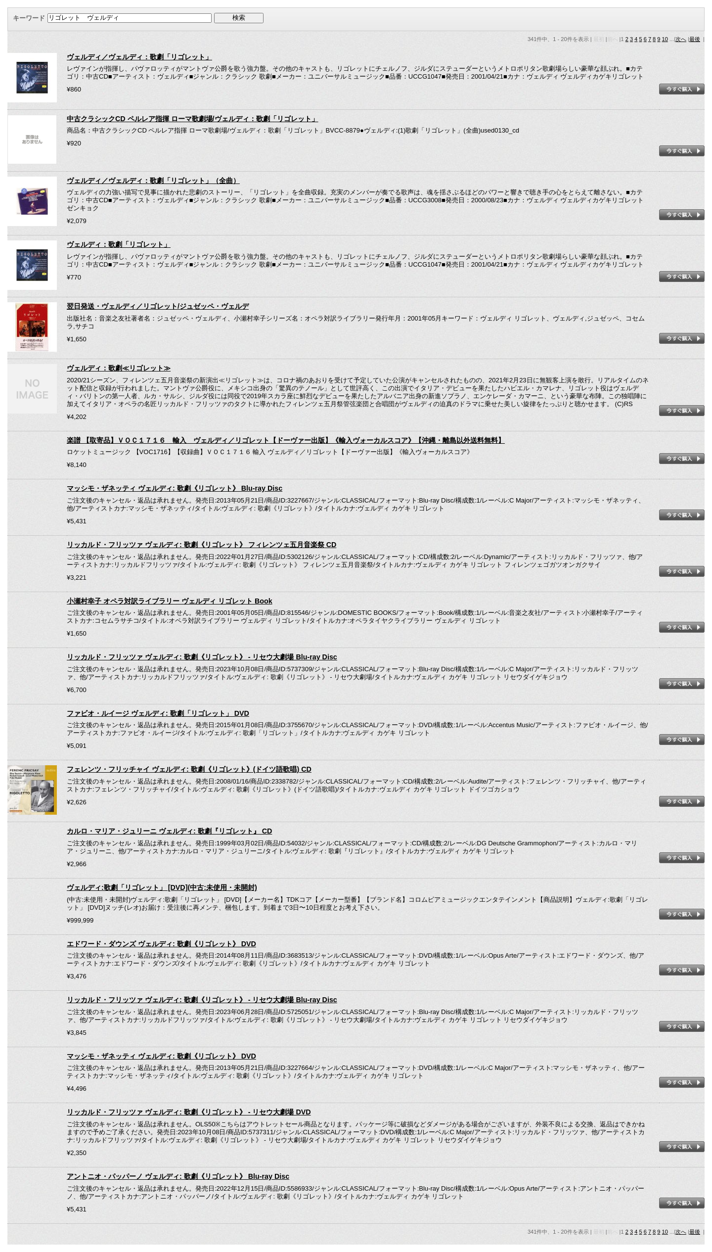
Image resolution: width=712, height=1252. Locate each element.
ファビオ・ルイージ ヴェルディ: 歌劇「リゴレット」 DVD (158, 713)
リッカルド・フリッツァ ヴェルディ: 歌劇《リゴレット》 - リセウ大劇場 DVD (189, 1112)
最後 (694, 39)
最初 (598, 39)
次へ (680, 39)
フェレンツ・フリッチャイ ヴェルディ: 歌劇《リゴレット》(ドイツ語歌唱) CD (189, 769)
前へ (612, 39)
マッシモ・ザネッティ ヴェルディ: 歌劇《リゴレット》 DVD (161, 1056)
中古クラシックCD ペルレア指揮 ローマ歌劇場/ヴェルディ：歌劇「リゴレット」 (192, 119)
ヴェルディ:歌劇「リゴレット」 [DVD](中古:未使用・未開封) (162, 887)
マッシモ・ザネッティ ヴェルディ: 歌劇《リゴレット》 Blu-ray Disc (174, 488)
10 (665, 39)
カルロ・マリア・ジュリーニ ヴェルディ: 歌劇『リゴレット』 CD (169, 831)
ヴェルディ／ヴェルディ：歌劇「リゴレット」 (139, 57)
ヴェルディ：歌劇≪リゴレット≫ (119, 368)
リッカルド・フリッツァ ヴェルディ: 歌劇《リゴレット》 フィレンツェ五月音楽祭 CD (201, 545)
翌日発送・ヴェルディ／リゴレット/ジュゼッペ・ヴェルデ (158, 306)
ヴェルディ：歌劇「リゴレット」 (119, 244)
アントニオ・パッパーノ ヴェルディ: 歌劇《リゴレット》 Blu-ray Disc (178, 1176)
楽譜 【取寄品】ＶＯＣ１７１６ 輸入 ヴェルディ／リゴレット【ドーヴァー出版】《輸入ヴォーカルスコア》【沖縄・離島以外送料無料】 (286, 440)
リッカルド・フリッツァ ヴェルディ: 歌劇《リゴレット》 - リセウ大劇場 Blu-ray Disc (202, 657)
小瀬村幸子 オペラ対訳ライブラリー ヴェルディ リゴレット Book (169, 601)
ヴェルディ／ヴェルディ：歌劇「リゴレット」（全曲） (153, 181)
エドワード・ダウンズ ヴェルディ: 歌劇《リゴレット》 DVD (161, 944)
